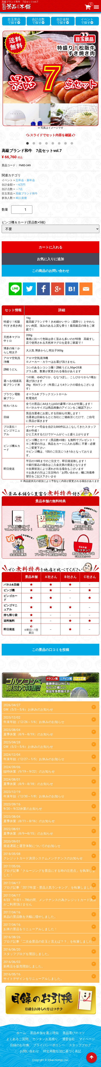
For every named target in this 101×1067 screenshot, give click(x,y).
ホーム (21, 1033)
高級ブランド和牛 (27, 193)
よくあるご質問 (17, 1039)
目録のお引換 (19, 1045)
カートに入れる (50, 247)
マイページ (87, 1039)
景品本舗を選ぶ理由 (44, 1033)
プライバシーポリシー (49, 1045)
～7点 (19, 189)
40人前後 (21, 197)
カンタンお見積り (45, 1039)
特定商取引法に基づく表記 (62, 1051)
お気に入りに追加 (50, 259)
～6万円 (20, 184)
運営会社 (68, 1039)
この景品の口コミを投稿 (50, 650)
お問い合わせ (29, 1051)
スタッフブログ (80, 1045)
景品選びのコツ (74, 1033)
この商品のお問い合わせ (50, 271)
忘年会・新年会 (25, 180)
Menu (97, 5)
